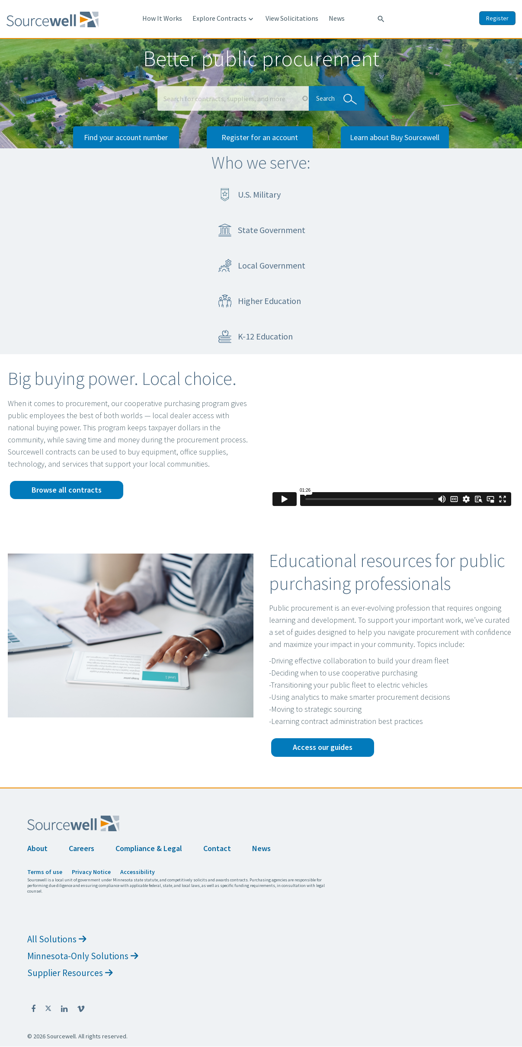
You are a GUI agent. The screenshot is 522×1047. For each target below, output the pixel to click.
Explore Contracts (223, 18)
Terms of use (44, 872)
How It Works (162, 18)
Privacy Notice (91, 872)
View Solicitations (292, 18)
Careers (81, 848)
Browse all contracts (67, 490)
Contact (217, 848)
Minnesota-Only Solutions (82, 956)
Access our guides (322, 747)
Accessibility (137, 872)
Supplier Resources (70, 973)
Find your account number (126, 137)
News (337, 18)
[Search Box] (233, 98)
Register (497, 18)
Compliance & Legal (148, 848)
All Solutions (56, 939)
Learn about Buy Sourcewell (394, 137)
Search (334, 98)
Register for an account (259, 137)
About (37, 848)
